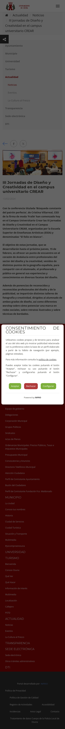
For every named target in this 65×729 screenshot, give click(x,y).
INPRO (38, 397)
